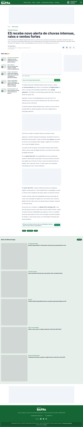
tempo (36, 230)
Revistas (38, 2)
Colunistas (57, 2)
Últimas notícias (27, 2)
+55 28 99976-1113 (48, 415)
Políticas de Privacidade (67, 423)
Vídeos (33, 2)
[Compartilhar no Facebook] (63, 47)
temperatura (30, 230)
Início (9, 26)
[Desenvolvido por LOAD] (45, 424)
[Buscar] (81, 2)
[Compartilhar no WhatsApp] (70, 47)
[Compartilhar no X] (66, 47)
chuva (24, 230)
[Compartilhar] (73, 47)
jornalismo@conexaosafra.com (37, 415)
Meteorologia (15, 26)
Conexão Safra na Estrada (47, 2)
